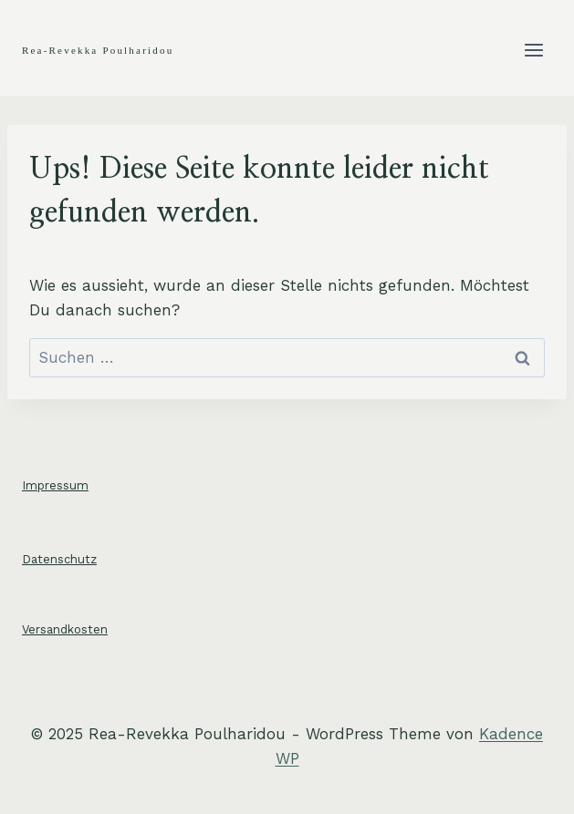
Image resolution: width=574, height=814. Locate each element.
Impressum (55, 485)
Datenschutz (59, 559)
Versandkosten (65, 629)
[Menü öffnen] (533, 50)
